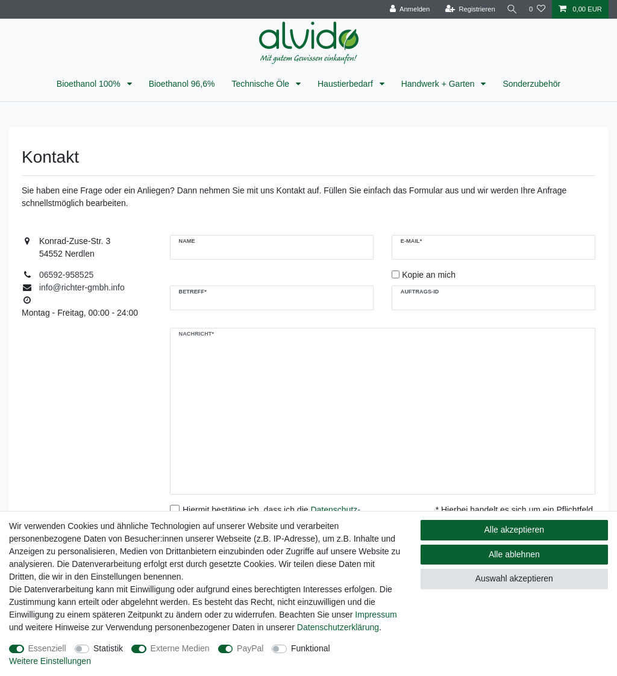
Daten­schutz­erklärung (338, 627)
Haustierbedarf (346, 84)
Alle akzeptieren (514, 529)
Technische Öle (261, 84)
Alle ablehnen (514, 554)
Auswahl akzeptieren (514, 578)
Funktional (310, 648)
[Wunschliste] (537, 9)
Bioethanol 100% (90, 84)
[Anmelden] (406, 9)
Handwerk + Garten (439, 84)
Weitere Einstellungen (50, 661)
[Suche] (510, 9)
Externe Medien (180, 648)
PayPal (250, 648)
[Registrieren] (466, 9)
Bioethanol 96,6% (182, 84)
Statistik (108, 648)
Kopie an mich (429, 275)
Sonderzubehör (531, 84)
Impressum (375, 614)
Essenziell (47, 648)
